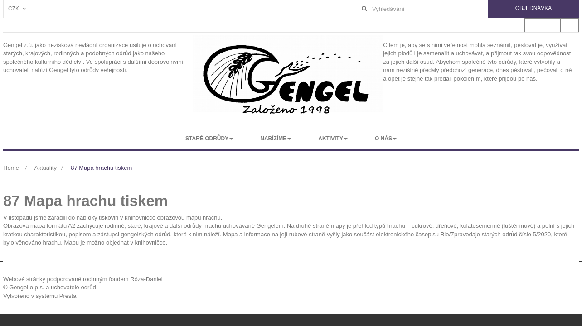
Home (11, 167)
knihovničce (150, 242)
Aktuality (45, 167)
